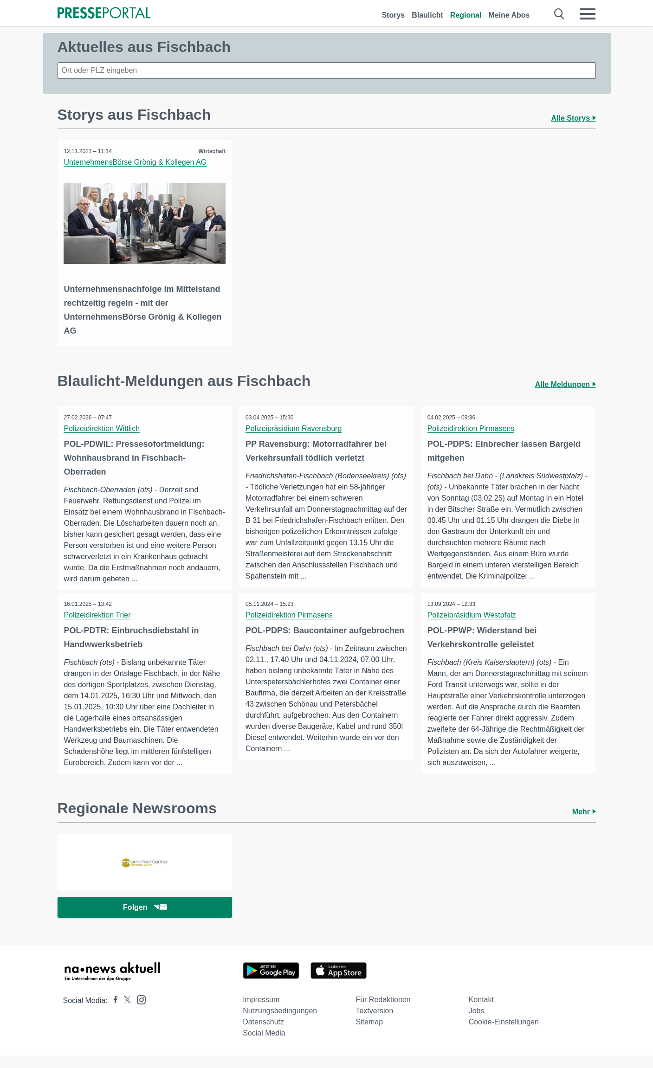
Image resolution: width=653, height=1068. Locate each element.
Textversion (374, 1023)
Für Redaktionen (383, 1012)
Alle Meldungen (565, 384)
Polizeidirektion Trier (98, 626)
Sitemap (369, 1034)
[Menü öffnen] (587, 13)
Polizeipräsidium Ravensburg (294, 428)
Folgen (144, 919)
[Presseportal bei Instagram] (138, 1012)
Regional (466, 15)
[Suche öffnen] (559, 13)
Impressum (261, 1012)
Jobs (477, 1023)
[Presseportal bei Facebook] (113, 1013)
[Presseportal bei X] (124, 1013)
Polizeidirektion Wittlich (103, 428)
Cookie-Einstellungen (504, 1034)
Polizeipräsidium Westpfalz (472, 626)
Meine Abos (509, 15)
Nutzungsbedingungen (280, 1023)
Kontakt (481, 1012)
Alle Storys (573, 118)
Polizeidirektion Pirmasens (471, 428)
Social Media (264, 1045)
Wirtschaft (212, 151)
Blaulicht (427, 15)
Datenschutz (263, 1034)
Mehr (584, 823)
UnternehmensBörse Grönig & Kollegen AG (136, 162)
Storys (393, 15)
